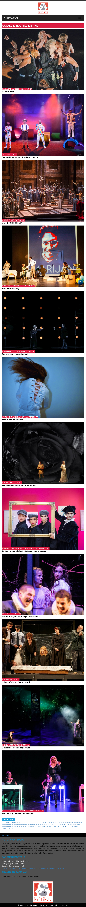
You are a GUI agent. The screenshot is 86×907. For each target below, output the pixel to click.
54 (21, 824)
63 (38, 824)
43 (79, 822)
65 (42, 824)
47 (7, 824)
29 (51, 822)
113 (69, 826)
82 (76, 824)
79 (70, 824)
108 (55, 826)
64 (40, 824)
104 (44, 826)
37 (67, 822)
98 (29, 826)
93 (19, 826)
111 (63, 826)
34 (61, 822)
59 (31, 824)
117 (80, 826)
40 (73, 822)
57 (27, 824)
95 (23, 826)
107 (52, 826)
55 (23, 824)
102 (38, 826)
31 (55, 822)
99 (31, 826)
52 (17, 824)
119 (6, 828)
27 (47, 822)
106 (50, 826)
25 (43, 822)
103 (41, 826)
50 (13, 824)
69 (50, 824)
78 (68, 824)
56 (25, 824)
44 (81, 822)
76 (64, 824)
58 (29, 824)
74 (60, 824)
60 (33, 824)
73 (58, 824)
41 (75, 822)
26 (45, 822)
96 (25, 826)
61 (34, 824)
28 (49, 822)
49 (11, 824)
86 (5, 826)
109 (58, 826)
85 (3, 826)
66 (44, 824)
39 (71, 822)
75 (62, 824)
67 (46, 824)
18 (29, 822)
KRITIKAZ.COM (11, 18)
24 (41, 822)
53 (19, 824)
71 (54, 824)
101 (36, 826)
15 (23, 822)
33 (59, 822)
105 (47, 826)
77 (66, 824)
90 (13, 826)
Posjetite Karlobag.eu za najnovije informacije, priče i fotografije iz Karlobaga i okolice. (33, 868)
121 (12, 828)
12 (18, 822)
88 (9, 826)
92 (17, 826)
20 (33, 822)
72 (56, 824)
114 (72, 826)
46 (5, 824)
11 (16, 822)
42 (77, 822)
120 (9, 828)
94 (21, 826)
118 (3, 828)
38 (69, 822)
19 (31, 822)
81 (74, 824)
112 (66, 826)
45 (3, 824)
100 (33, 826)
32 (57, 822)
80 (72, 824)
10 (14, 822)
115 (74, 826)
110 (61, 826)
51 (15, 824)
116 (77, 826)
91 (15, 826)
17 (27, 822)
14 (21, 822)
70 (52, 824)
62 (36, 824)
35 (63, 822)
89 (11, 826)
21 (35, 822)
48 (9, 824)
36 (65, 822)
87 (7, 826)
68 (48, 824)
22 (37, 822)
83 (78, 824)
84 (80, 824)
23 (39, 822)
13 (19, 822)
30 (53, 822)
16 (25, 822)
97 (27, 826)
